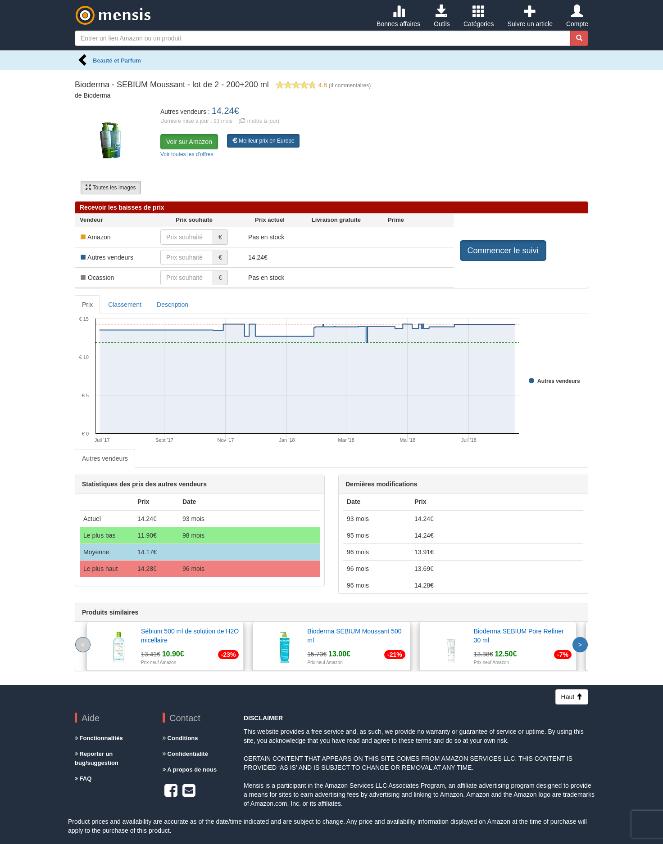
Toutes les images (111, 187)
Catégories (478, 16)
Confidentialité (185, 753)
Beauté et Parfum (117, 60)
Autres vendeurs (105, 458)
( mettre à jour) (258, 121)
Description (172, 304)
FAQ (83, 778)
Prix (87, 304)
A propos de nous (190, 769)
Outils (442, 16)
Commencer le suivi (503, 250)
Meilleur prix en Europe (263, 141)
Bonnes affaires (398, 16)
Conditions (180, 738)
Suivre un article (530, 16)
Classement (124, 304)
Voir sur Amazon (189, 141)
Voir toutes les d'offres (186, 154)
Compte (577, 16)
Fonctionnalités (99, 738)
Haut (571, 696)
